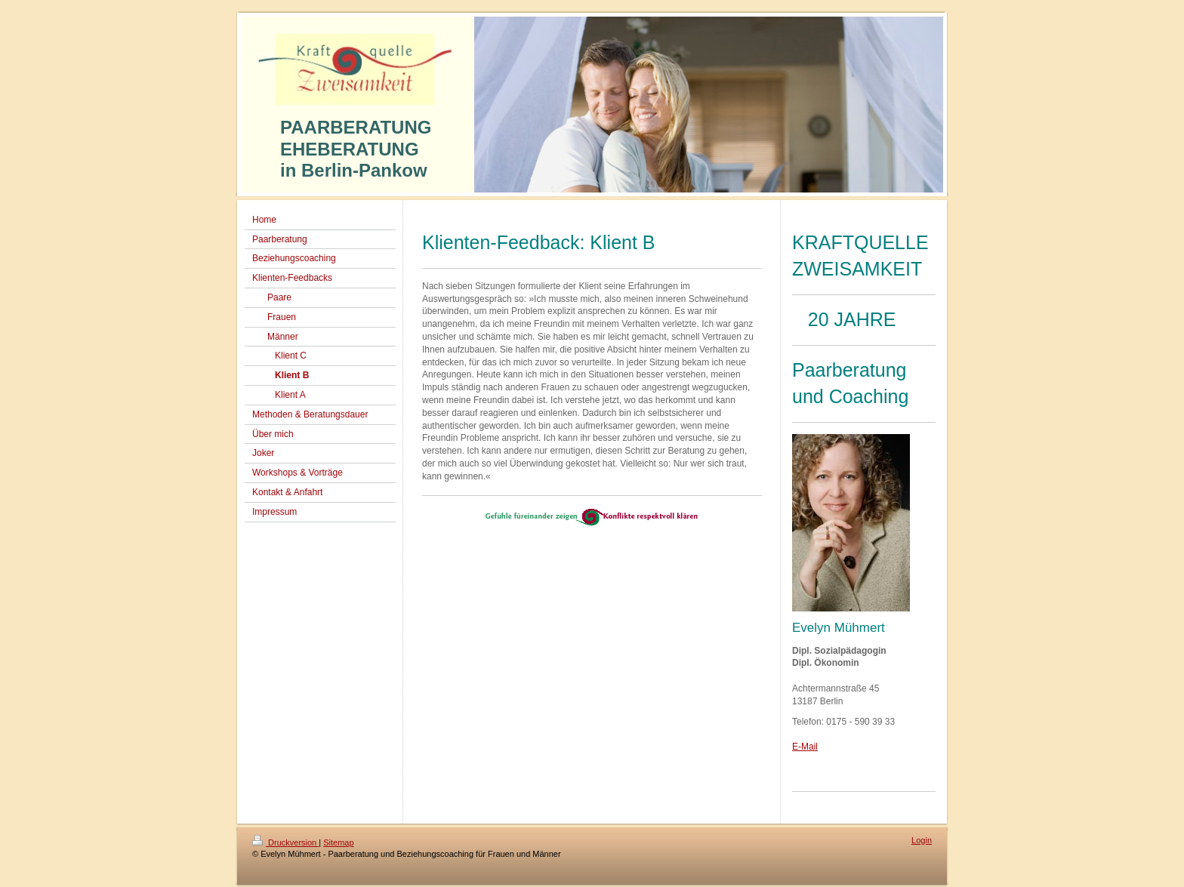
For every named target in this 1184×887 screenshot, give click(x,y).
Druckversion (285, 842)
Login (921, 840)
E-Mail (805, 746)
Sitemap (338, 842)
